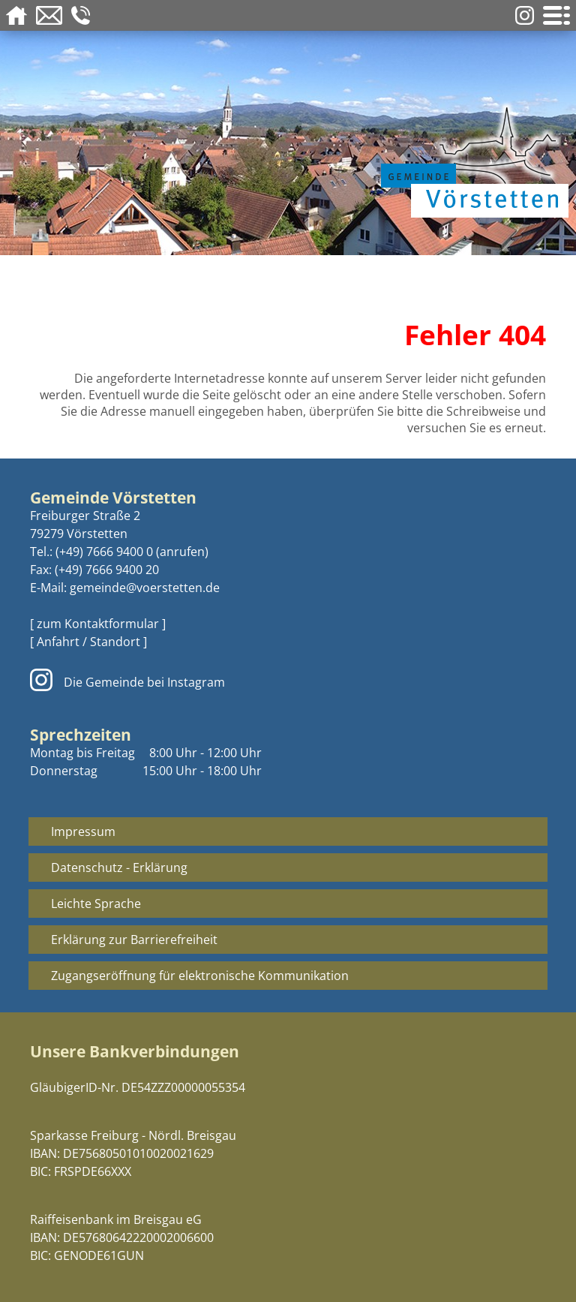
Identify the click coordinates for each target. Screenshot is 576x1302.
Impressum (83, 831)
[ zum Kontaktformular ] (98, 623)
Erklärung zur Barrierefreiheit (134, 939)
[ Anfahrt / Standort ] (88, 641)
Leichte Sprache (96, 903)
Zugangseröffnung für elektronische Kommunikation (200, 975)
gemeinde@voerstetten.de (145, 587)
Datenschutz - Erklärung (119, 867)
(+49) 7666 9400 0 (104, 551)
